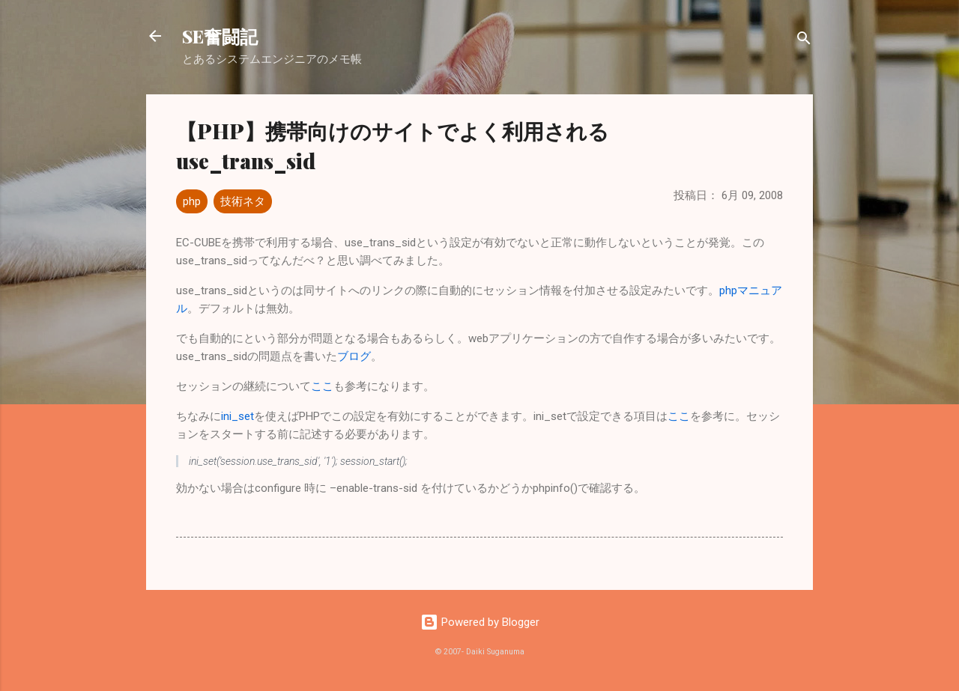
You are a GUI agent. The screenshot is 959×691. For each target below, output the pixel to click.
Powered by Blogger (479, 622)
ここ (322, 386)
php (192, 201)
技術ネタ (242, 201)
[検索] (804, 41)
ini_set (237, 416)
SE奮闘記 (220, 36)
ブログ (354, 356)
